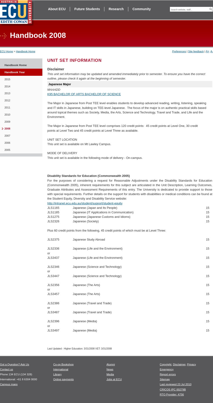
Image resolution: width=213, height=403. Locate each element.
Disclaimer (179, 364)
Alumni (110, 364)
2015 (7, 79)
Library (57, 374)
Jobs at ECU (114, 379)
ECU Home (6, 51)
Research (116, 9)
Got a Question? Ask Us (14, 364)
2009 (7, 121)
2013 (7, 93)
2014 (7, 86)
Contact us (6, 369)
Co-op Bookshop (63, 364)
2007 (7, 135)
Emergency (166, 369)
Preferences (179, 51)
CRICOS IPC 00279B (173, 389)
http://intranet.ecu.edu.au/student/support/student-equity (84, 203)
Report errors (168, 374)
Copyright (165, 364)
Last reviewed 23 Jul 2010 (175, 384)
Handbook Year (14, 72)
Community (142, 9)
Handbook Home (25, 51)
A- (211, 51)
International (60, 369)
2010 (7, 114)
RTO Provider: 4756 (172, 394)
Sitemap (165, 379)
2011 (7, 107)
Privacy (191, 364)
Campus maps (9, 384)
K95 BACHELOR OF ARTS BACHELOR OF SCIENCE (84, 94)
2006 (7, 142)
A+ (207, 51)
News (109, 369)
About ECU (57, 9)
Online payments (63, 379)
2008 (7, 128)
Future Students (87, 9)
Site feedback (196, 51)
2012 (7, 100)
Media (110, 374)
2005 (7, 149)
